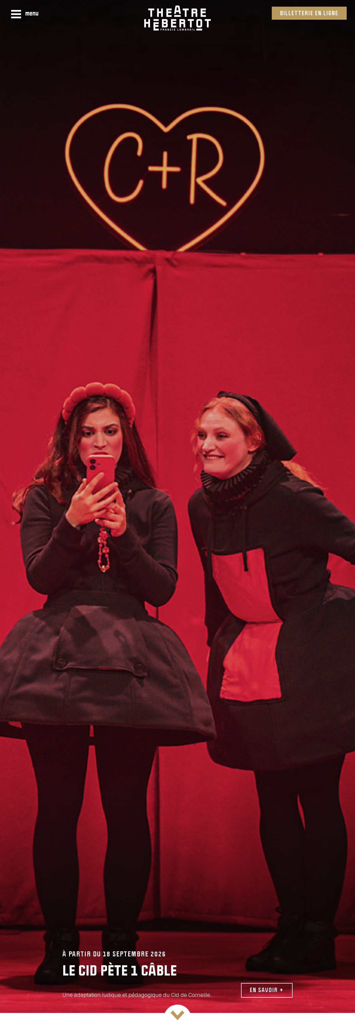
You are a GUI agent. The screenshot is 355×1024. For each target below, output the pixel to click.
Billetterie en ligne (309, 13)
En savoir (267, 990)
